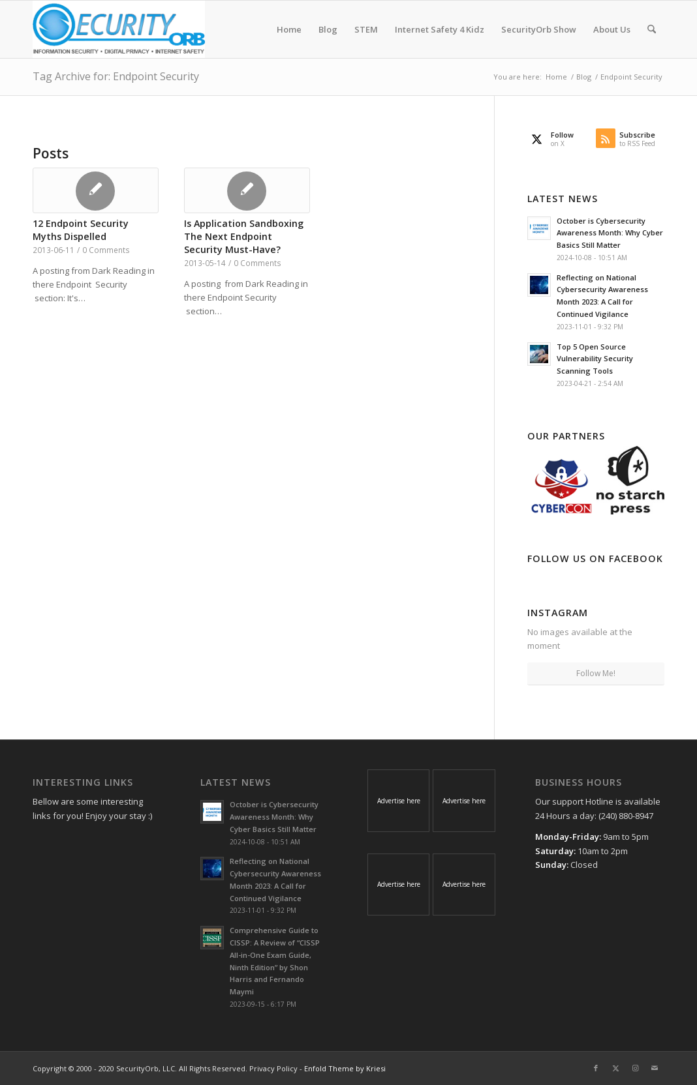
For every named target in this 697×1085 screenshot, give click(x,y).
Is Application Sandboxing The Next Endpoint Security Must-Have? (243, 236)
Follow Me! (595, 673)
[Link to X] (615, 1068)
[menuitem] (289, 29)
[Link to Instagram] (635, 1068)
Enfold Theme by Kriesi (345, 1068)
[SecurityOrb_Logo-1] (119, 29)
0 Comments (106, 250)
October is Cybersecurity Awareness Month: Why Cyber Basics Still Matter (610, 233)
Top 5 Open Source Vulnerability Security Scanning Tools (595, 359)
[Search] (651, 29)
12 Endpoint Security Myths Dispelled (81, 230)
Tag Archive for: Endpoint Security (116, 76)
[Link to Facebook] (596, 1068)
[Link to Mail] (654, 1068)
